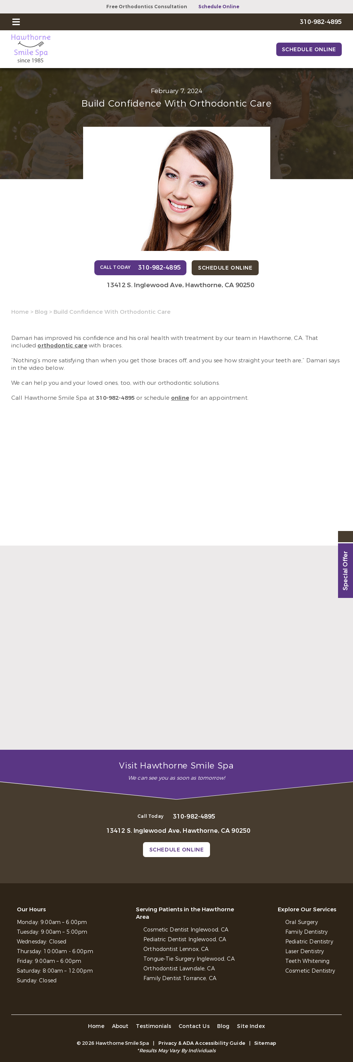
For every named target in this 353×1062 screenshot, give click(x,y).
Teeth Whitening (307, 961)
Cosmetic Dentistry (310, 970)
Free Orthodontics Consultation (146, 7)
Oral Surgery (301, 922)
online (180, 398)
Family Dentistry (306, 932)
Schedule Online (218, 7)
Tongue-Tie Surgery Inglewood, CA (188, 959)
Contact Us (194, 1026)
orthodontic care (62, 345)
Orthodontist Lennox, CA (176, 949)
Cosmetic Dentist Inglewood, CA (185, 929)
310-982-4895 (115, 398)
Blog (41, 312)
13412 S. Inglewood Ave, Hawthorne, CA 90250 (180, 285)
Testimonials (153, 1026)
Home (20, 312)
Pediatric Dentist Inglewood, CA (184, 939)
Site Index (251, 1026)
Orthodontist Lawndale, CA (179, 968)
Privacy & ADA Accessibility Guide (201, 1043)
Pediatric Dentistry (309, 941)
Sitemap (265, 1043)
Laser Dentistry (304, 951)
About (120, 1026)
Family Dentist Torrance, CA (179, 978)
